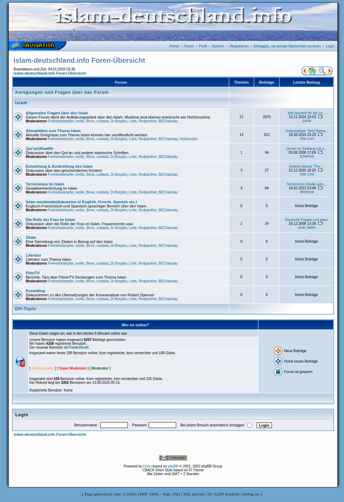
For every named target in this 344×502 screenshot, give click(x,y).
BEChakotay (168, 121)
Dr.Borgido (118, 121)
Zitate (31, 237)
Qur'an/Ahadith (39, 148)
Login (330, 46)
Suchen (218, 46)
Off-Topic (25, 308)
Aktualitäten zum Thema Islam (53, 131)
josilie (307, 121)
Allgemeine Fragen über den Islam (57, 113)
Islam (21, 102)
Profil (203, 46)
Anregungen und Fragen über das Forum (62, 92)
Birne (90, 121)
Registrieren (239, 46)
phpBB (173, 466)
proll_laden (306, 227)
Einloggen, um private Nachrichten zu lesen (287, 46)
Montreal (307, 192)
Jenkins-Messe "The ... (306, 166)
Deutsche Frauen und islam (306, 220)
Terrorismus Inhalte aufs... (307, 184)
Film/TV (33, 273)
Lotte (132, 121)
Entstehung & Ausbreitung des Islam (59, 166)
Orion (147, 466)
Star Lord (307, 138)
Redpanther (148, 121)
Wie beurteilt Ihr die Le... (306, 113)
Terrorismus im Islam (45, 184)
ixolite (80, 121)
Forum (189, 46)
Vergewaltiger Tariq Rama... (306, 131)
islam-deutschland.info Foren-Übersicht (50, 73)
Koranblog (35, 291)
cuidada (102, 121)
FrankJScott (79, 347)
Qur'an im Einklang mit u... (306, 149)
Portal (174, 46)
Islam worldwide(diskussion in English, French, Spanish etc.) (81, 202)
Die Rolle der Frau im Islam (50, 220)
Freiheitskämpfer (60, 121)
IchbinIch (307, 156)
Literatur (33, 255)
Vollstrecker (189, 139)
